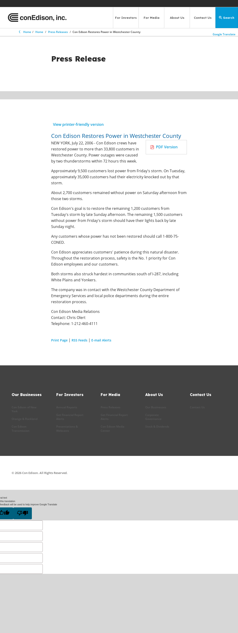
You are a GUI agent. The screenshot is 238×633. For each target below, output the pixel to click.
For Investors (126, 17)
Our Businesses (155, 407)
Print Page (59, 340)
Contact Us (203, 17)
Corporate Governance (153, 417)
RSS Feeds (79, 340)
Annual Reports (66, 407)
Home (24, 32)
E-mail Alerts (101, 340)
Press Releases (58, 32)
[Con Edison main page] (37, 18)
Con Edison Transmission (21, 428)
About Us (177, 17)
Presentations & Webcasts (67, 428)
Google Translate (224, 33)
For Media (151, 17)
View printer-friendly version (78, 124)
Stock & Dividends (157, 426)
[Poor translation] (22, 513)
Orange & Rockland (24, 419)
